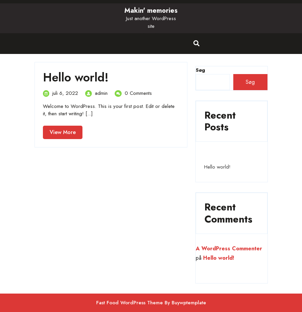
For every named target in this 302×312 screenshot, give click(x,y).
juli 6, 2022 (65, 93)
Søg (250, 82)
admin (101, 93)
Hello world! (76, 77)
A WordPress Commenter (229, 248)
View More (66, 133)
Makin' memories (151, 10)
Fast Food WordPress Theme (129, 302)
